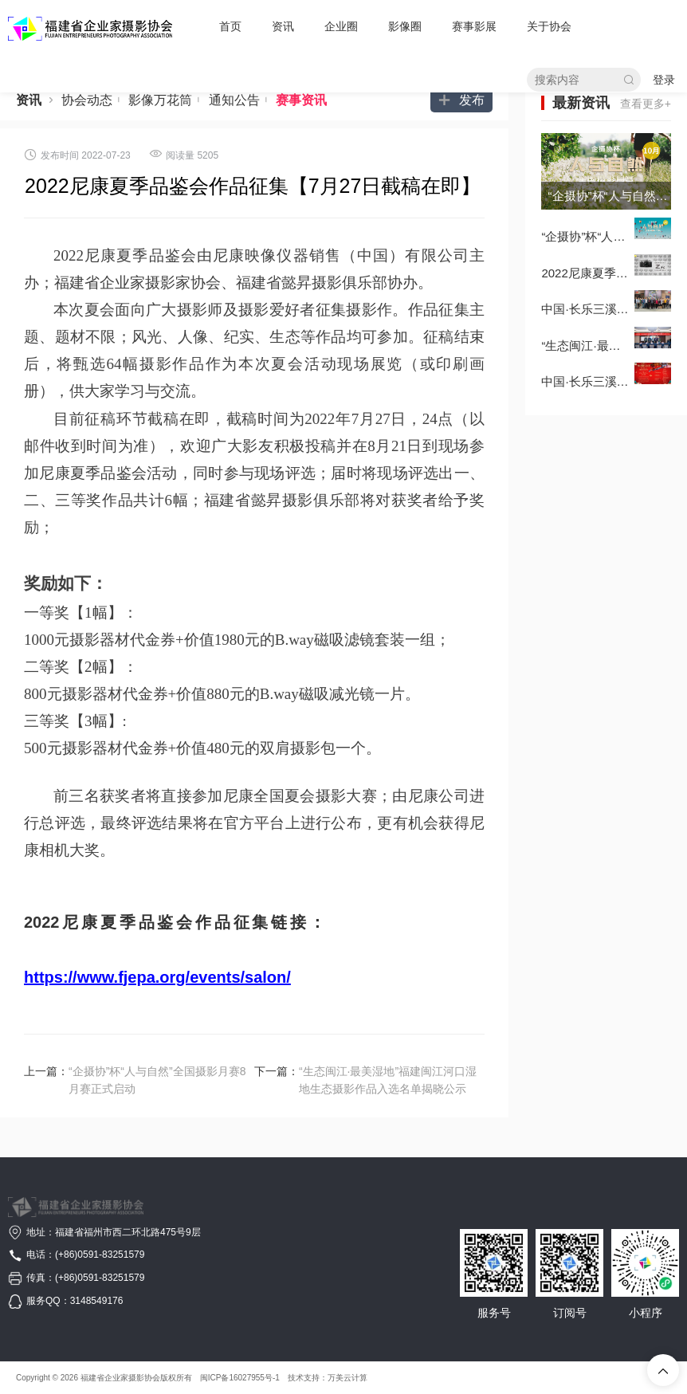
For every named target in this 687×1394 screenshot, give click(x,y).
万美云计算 (347, 1377)
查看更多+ (645, 103)
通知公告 (241, 100)
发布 (461, 100)
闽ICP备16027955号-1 (240, 1377)
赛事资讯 (301, 100)
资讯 (28, 100)
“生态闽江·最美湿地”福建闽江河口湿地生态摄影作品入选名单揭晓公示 (388, 1080)
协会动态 (93, 100)
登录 (664, 79)
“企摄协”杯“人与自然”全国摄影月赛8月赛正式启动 (157, 1080)
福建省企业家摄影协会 (120, 1377)
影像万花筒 (166, 100)
